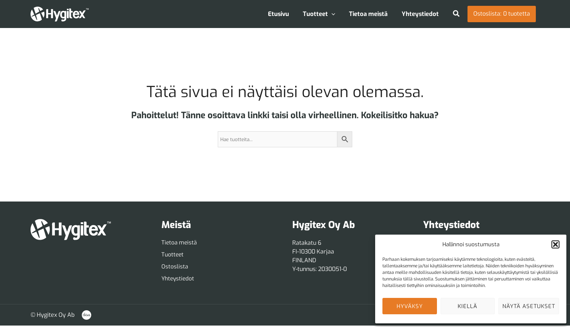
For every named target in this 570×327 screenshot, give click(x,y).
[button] (555, 244)
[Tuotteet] (172, 255)
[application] (336, 14)
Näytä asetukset (528, 306)
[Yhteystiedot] (178, 280)
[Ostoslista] (174, 267)
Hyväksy (410, 306)
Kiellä (467, 306)
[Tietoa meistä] (179, 243)
